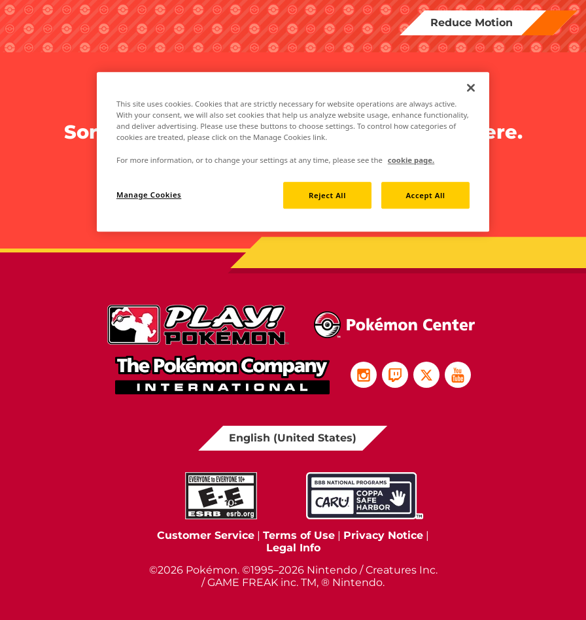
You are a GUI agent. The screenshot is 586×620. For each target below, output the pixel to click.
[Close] (471, 87)
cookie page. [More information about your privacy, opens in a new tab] (411, 160)
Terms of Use (299, 535)
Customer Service (205, 535)
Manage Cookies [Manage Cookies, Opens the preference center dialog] (148, 194)
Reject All (327, 195)
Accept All (425, 195)
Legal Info (293, 548)
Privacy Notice (383, 535)
